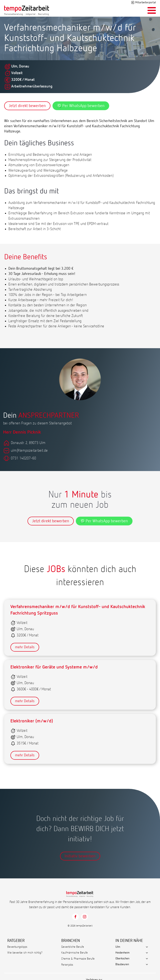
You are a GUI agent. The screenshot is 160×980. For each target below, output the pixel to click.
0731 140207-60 (23, 458)
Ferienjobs (67, 964)
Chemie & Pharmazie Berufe (78, 958)
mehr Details (25, 647)
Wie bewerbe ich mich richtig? (24, 952)
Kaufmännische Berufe (74, 952)
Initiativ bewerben (80, 856)
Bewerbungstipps (17, 946)
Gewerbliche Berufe (72, 946)
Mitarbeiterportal (145, 2)
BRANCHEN (70, 941)
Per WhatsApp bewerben (81, 106)
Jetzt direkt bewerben (27, 106)
